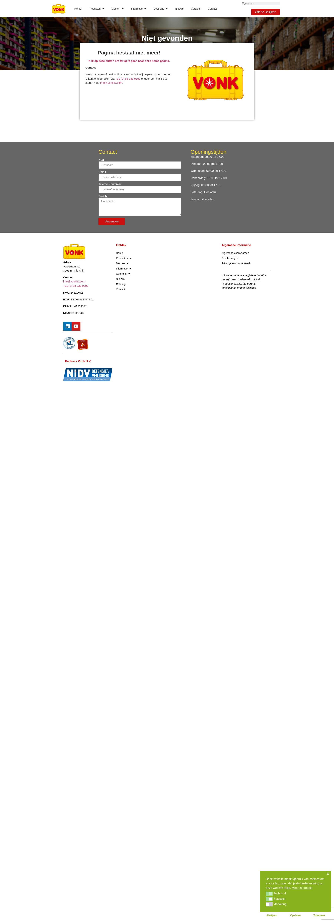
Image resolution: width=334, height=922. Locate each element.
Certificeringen (230, 258)
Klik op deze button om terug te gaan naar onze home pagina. (129, 60)
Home (77, 8)
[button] (269, 894)
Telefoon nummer (109, 184)
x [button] (328, 873)
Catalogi (195, 8)
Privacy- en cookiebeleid (236, 263)
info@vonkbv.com (111, 82)
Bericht (103, 196)
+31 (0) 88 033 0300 (128, 78)
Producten (96, 9)
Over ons (160, 9)
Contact (212, 8)
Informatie (138, 9)
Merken (118, 9)
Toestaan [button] (319, 915)
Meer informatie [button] (302, 887)
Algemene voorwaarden (235, 253)
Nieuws (179, 8)
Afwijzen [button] (271, 915)
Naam (102, 159)
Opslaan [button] (295, 915)
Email (102, 172)
